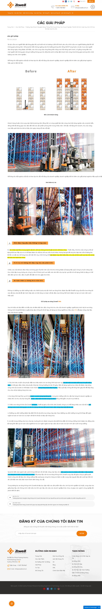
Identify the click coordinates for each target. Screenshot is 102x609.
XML (54, 567)
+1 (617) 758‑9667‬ (60, 8)
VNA (59, 301)
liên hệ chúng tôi (66, 13)
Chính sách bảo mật (59, 570)
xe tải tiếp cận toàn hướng (80, 570)
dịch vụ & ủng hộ (55, 13)
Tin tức (37, 567)
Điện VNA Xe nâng (28, 13)
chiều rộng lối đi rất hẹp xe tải (81, 557)
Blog (54, 565)
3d (53, 562)
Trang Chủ (10, 13)
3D (72, 13)
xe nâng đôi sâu (77, 567)
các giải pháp (38, 13)
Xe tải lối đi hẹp (77, 564)
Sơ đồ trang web (86, 586)
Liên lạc (91, 1)
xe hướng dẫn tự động (42, 562)
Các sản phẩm (18, 13)
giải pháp (38, 565)
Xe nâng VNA (76, 561)
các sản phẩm (39, 559)
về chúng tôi (46, 13)
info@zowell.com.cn (81, 8)
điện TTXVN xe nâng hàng (80, 572)
